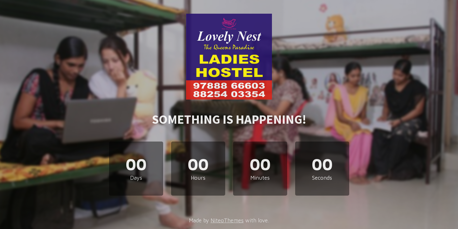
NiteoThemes (227, 220)
